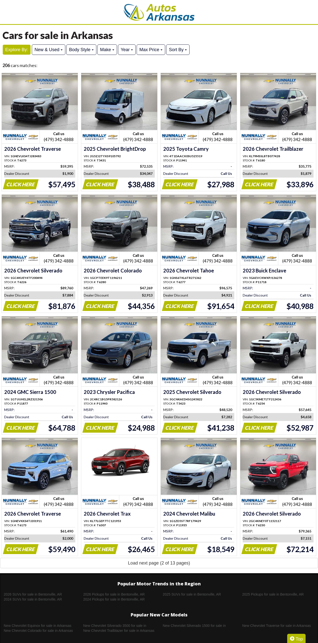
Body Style (81, 49)
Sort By (178, 49)
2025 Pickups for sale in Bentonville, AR (273, 594)
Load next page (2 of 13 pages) (159, 563)
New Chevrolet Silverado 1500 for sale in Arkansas (194, 626)
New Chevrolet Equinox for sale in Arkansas (37, 626)
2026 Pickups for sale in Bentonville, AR (114, 594)
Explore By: (16, 49)
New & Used (49, 49)
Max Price (150, 49)
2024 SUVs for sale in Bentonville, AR (33, 599)
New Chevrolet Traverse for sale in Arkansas (276, 626)
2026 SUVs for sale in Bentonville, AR (33, 594)
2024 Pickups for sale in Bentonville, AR (114, 599)
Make (107, 49)
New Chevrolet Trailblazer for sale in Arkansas (118, 631)
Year (127, 49)
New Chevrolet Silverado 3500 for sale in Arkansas (114, 626)
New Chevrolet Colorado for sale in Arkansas (38, 631)
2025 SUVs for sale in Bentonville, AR (192, 594)
